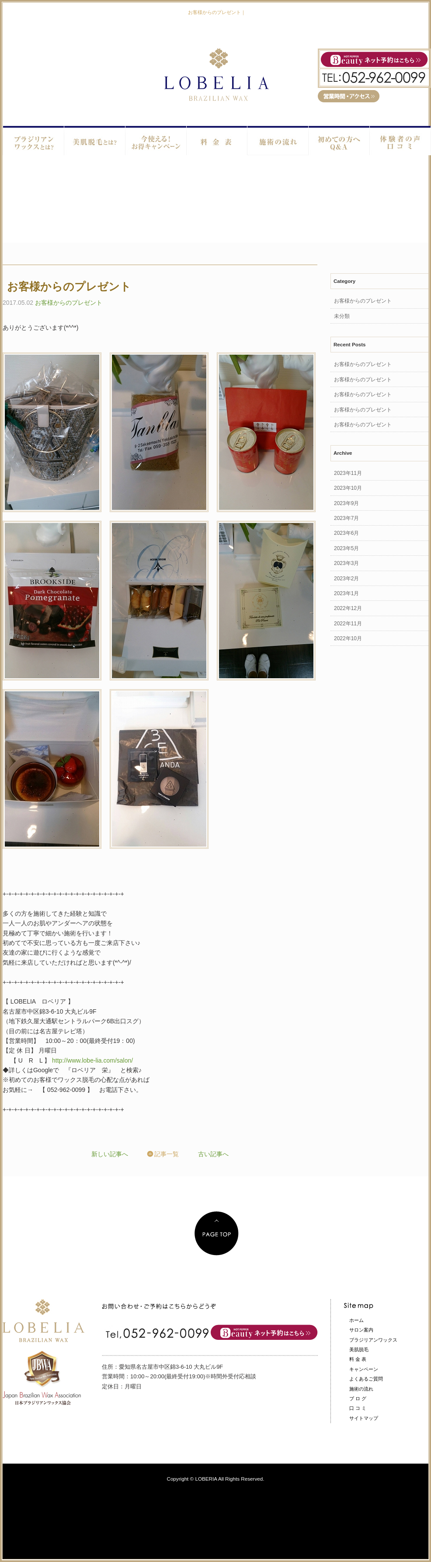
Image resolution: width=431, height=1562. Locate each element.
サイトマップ (363, 1418)
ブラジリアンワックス (373, 1339)
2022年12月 (348, 608)
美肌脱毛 (358, 1349)
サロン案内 (361, 1329)
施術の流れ (361, 1388)
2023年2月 (346, 578)
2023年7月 (346, 518)
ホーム (356, 1320)
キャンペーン (363, 1369)
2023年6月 (346, 533)
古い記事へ (213, 1154)
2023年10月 (348, 488)
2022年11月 (348, 624)
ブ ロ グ (357, 1398)
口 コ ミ (357, 1408)
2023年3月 (346, 563)
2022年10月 (348, 638)
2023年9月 (346, 503)
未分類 (342, 316)
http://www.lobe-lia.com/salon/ (92, 1060)
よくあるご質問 (366, 1378)
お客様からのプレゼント (68, 302)
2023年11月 (348, 473)
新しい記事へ (109, 1154)
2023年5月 (346, 548)
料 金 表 (357, 1359)
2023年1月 (346, 593)
